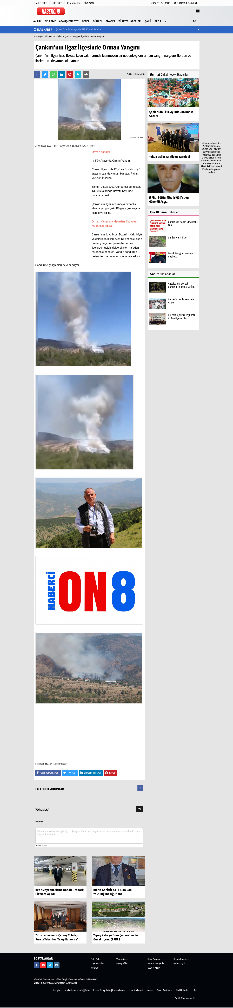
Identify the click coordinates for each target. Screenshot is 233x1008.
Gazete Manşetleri (156, 963)
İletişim (57, 990)
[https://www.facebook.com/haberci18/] (36, 965)
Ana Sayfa (38, 36)
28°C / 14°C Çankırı (160, 3)
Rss (195, 990)
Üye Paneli (89, 3)
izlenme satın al (210, 143)
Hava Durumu (154, 959)
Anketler (95, 967)
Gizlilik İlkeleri (182, 990)
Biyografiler (122, 963)
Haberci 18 (140, 74)
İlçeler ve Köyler (54, 36)
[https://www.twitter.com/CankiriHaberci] (50, 965)
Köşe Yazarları (97, 963)
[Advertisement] (211, 90)
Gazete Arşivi (154, 967)
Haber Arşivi (179, 963)
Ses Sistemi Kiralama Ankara (211, 146)
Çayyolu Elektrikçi (211, 151)
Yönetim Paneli (136, 990)
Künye (150, 990)
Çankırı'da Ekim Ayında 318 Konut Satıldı (78, 29)
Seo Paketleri (215, 149)
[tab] (140, 789)
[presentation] (140, 788)
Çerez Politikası (164, 990)
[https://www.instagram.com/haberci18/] (56, 965)
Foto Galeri (96, 959)
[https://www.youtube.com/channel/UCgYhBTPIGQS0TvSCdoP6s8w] (43, 965)
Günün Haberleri (181, 959)
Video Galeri (122, 959)
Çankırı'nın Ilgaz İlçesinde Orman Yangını (84, 36)
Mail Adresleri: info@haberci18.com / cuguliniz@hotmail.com (95, 990)
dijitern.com (215, 157)
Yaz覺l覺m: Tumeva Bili (185, 998)
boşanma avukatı (214, 171)
